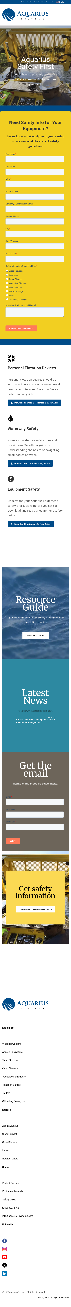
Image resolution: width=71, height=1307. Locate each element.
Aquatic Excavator (11, 1052)
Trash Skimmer (10, 1060)
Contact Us (26, 2)
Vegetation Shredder (13, 1076)
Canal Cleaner (9, 1068)
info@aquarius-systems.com (17, 1216)
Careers (49, 2)
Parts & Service (10, 1183)
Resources (38, 2)
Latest (5, 1150)
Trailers (6, 1093)
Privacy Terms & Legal (47, 1297)
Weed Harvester (11, 1043)
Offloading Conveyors (13, 1101)
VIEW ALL (51, 717)
